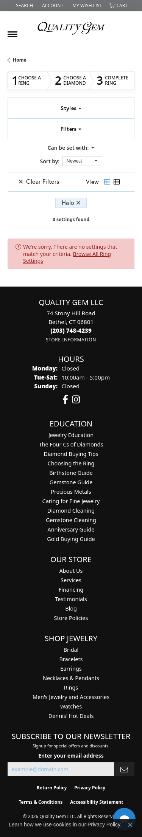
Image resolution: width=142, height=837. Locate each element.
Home (20, 60)
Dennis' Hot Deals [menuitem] (71, 715)
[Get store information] (71, 339)
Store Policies (71, 618)
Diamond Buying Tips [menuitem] (71, 453)
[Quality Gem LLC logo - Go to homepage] (71, 28)
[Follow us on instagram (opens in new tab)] (76, 399)
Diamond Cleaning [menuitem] (71, 510)
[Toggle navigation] (12, 31)
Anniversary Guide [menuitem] (70, 529)
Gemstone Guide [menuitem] (71, 482)
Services (71, 580)
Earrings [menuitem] (70, 668)
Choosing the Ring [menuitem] (71, 463)
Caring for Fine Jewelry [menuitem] (71, 501)
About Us (71, 570)
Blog (71, 608)
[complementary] (87, 795)
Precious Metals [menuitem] (71, 491)
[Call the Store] (71, 330)
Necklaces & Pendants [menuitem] (71, 678)
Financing (71, 589)
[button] (23, 5)
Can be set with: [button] (69, 147)
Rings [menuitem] (71, 687)
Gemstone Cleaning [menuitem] (71, 520)
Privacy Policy (103, 825)
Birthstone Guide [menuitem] (71, 472)
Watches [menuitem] (71, 706)
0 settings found (71, 219)
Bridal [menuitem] (71, 649)
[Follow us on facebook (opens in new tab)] (65, 399)
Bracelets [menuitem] (71, 659)
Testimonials (71, 599)
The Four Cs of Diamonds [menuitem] (71, 444)
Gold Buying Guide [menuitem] (71, 538)
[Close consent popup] (130, 825)
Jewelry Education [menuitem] (71, 435)
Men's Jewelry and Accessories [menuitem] (71, 697)
